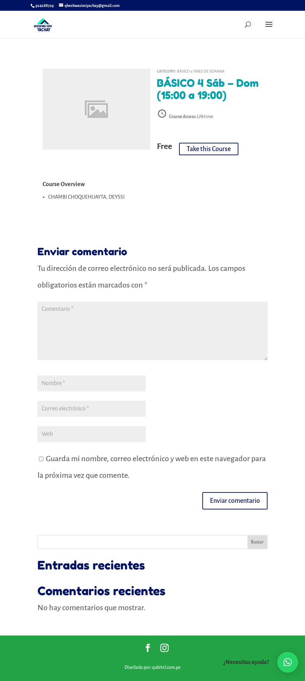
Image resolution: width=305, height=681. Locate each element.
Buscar (257, 542)
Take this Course (209, 149)
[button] (287, 662)
